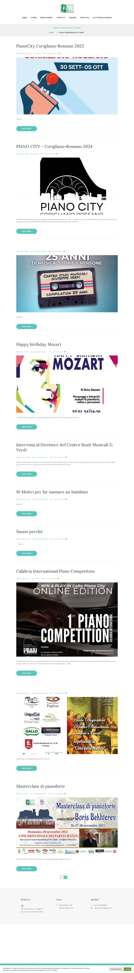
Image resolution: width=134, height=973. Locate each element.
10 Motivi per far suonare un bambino (52, 491)
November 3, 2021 (24, 693)
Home (24, 17)
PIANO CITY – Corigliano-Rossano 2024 (54, 146)
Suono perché (29, 531)
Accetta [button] (127, 969)
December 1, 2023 (24, 457)
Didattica (84, 17)
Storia (34, 17)
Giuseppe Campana (40, 251)
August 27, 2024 (23, 154)
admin (39, 53)
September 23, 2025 (25, 53)
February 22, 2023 (24, 578)
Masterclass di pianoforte (40, 786)
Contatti (61, 17)
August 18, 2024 (23, 251)
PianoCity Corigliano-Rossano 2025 (50, 46)
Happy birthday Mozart (38, 344)
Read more (26, 129)
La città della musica (102, 17)
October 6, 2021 (23, 793)
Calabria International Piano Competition (55, 571)
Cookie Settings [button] (116, 969)
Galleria (72, 17)
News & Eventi (46, 17)
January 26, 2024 (24, 352)
